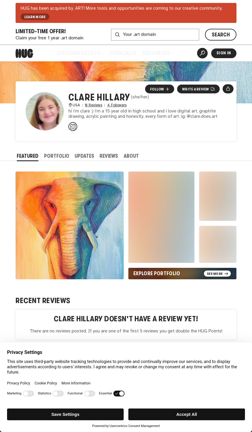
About (131, 156)
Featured (27, 156)
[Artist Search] (202, 53)
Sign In (223, 53)
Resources (158, 53)
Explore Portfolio (156, 273)
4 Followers (117, 105)
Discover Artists (80, 53)
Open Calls (123, 53)
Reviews (109, 156)
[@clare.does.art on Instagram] (72, 126)
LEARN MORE (35, 17)
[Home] (24, 53)
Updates (84, 156)
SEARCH (221, 35)
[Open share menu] (228, 88)
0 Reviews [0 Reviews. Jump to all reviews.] (93, 105)
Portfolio (56, 156)
